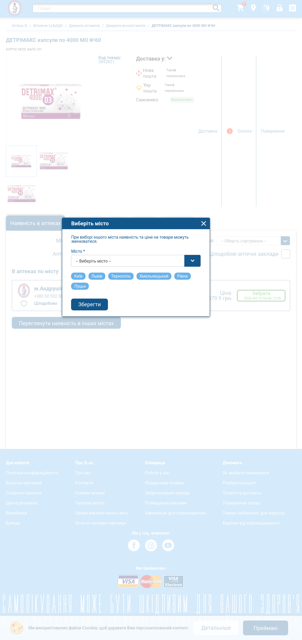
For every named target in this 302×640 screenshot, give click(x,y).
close (219, 268)
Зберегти (104, 349)
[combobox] (151, 305)
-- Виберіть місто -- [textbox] (108, 305)
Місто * (93, 295)
